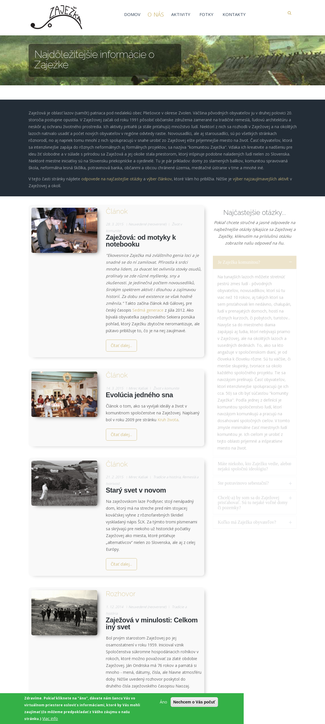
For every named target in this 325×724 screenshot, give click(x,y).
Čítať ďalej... (121, 345)
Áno (163, 702)
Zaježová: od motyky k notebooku (141, 240)
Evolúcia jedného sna (139, 395)
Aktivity (180, 14)
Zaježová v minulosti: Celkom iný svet (152, 623)
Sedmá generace (147, 310)
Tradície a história (167, 477)
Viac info (50, 719)
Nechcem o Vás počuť (194, 702)
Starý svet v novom (136, 490)
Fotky (206, 14)
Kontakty (234, 14)
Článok (117, 211)
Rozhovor (121, 594)
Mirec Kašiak (138, 388)
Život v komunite (166, 388)
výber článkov (159, 174)
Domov (132, 14)
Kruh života (168, 419)
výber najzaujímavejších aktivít (261, 174)
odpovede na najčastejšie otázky (111, 174)
